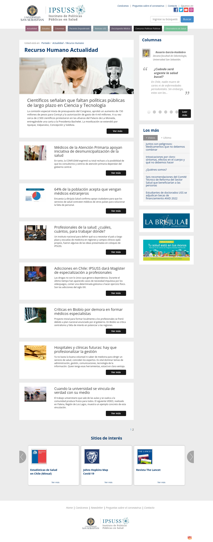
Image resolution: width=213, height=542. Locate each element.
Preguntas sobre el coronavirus (148, 5)
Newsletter (97, 507)
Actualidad (32, 28)
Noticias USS (100, 28)
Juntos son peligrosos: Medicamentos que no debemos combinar (165, 146)
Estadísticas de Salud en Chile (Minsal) (43, 471)
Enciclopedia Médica (120, 28)
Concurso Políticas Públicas (147, 28)
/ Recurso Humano (74, 43)
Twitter (181, 10)
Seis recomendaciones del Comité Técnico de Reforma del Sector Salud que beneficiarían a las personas (166, 181)
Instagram (191, 10)
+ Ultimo (166, 137)
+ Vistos (150, 137)
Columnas (59, 28)
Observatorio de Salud (176, 28)
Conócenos (123, 5)
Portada (45, 43)
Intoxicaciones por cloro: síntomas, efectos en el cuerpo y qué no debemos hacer (165, 159)
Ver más (117, 131)
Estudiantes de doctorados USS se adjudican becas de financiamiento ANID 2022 (166, 195)
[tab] (150, 137)
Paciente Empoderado (79, 28)
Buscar (187, 19)
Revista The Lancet (148, 470)
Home (69, 507)
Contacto (172, 5)
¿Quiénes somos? (156, 169)
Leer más (184, 113)
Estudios (46, 28)
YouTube (186, 10)
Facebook (176, 10)
